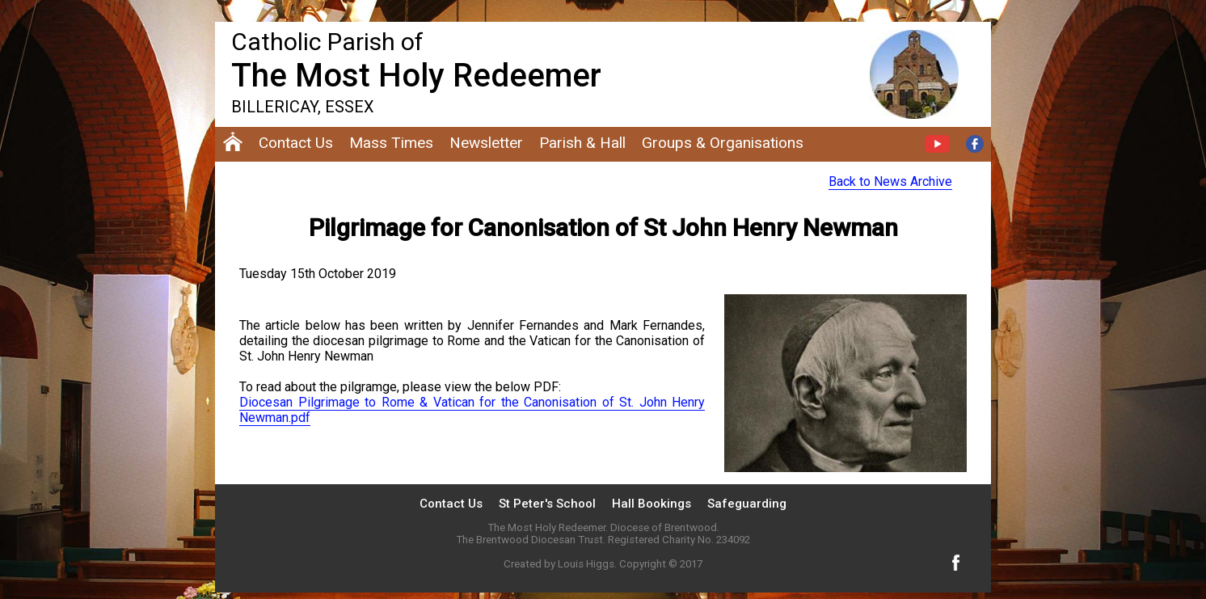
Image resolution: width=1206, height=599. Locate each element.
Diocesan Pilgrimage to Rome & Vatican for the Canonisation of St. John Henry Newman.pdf (472, 409)
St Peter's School (547, 503)
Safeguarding (746, 503)
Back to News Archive (890, 181)
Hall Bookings (651, 503)
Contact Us (451, 503)
